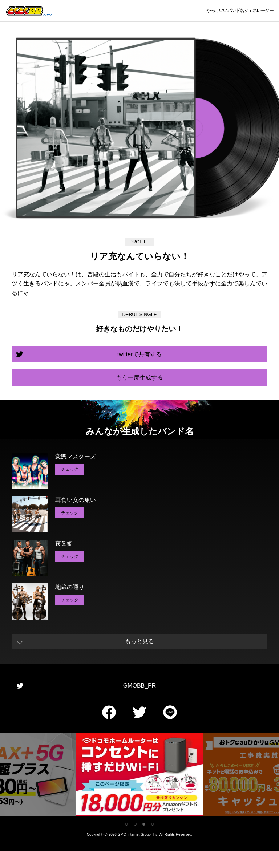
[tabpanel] (139, 776)
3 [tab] (144, 824)
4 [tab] (152, 824)
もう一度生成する (139, 377)
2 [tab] (135, 824)
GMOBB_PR (139, 685)
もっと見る (139, 641)
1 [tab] (126, 824)
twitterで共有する (139, 354)
